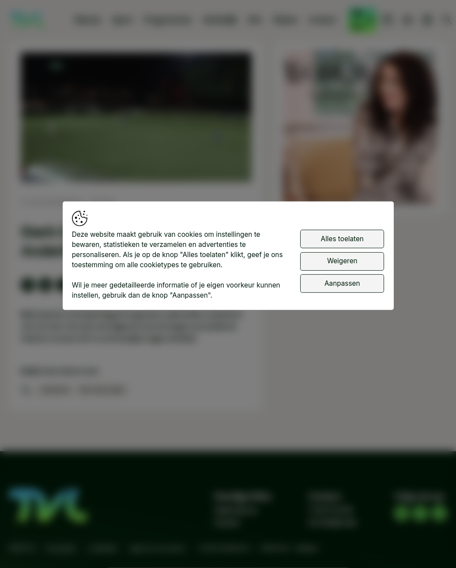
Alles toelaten (342, 239)
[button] (137, 118)
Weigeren (342, 262)
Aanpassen (342, 284)
